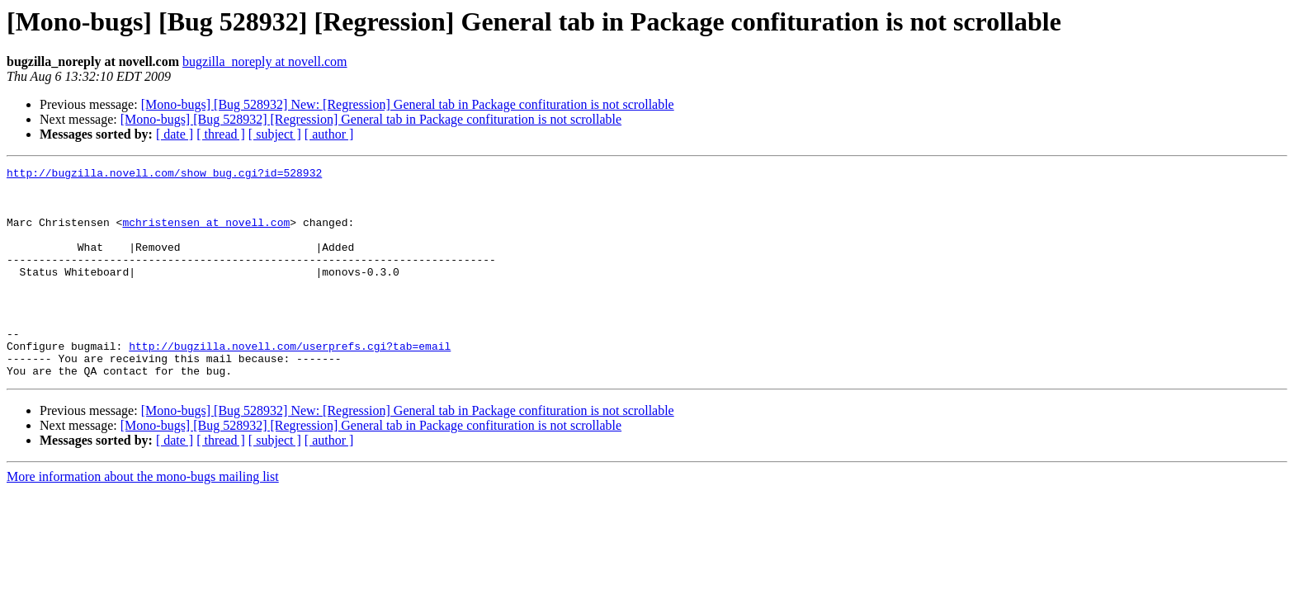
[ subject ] (274, 134)
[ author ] (329, 134)
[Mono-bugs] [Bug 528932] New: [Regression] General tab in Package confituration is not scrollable (407, 104)
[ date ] (174, 134)
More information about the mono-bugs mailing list (143, 519)
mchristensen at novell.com (206, 234)
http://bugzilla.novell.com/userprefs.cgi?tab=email (290, 382)
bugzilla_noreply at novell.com (264, 61)
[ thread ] (220, 134)
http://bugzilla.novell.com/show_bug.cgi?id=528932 (164, 174)
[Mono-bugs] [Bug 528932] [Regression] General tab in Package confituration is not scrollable (370, 119)
